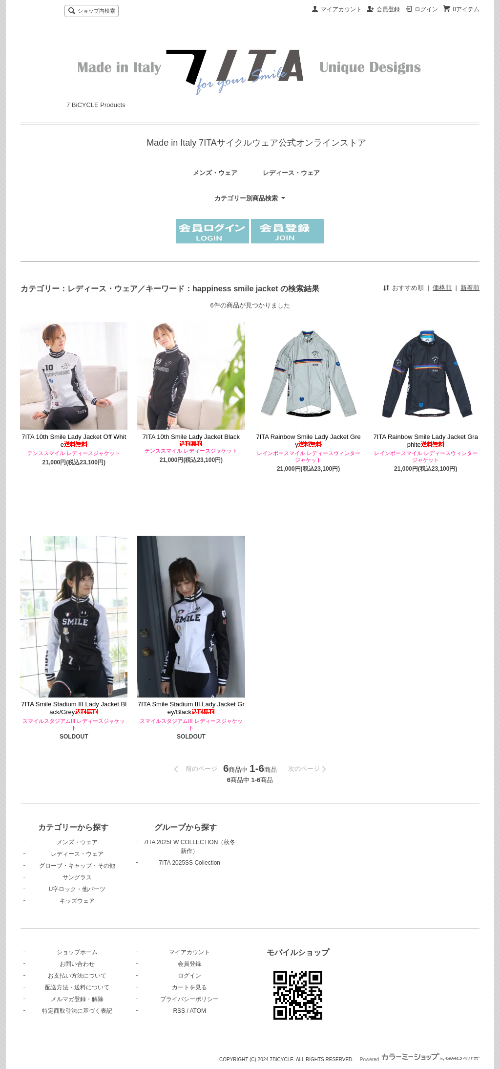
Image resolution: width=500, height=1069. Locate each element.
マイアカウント (341, 9)
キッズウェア (77, 900)
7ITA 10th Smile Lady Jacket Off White (73, 440)
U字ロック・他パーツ (77, 889)
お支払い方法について (77, 975)
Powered (419, 1059)
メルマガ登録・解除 (77, 999)
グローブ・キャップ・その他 (77, 865)
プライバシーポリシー (189, 999)
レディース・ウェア (291, 172)
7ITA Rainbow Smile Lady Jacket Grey (308, 440)
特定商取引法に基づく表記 (77, 1010)
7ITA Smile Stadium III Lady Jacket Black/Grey (73, 708)
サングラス (77, 877)
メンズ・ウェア (215, 172)
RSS (179, 1010)
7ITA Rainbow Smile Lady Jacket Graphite (426, 440)
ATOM (197, 1010)
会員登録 (388, 9)
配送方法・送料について (77, 987)
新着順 (469, 287)
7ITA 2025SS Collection (189, 862)
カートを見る (189, 987)
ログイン (426, 9)
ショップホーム (77, 952)
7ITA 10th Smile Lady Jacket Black (191, 439)
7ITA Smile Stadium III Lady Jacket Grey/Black (191, 708)
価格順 (442, 287)
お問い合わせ (77, 963)
